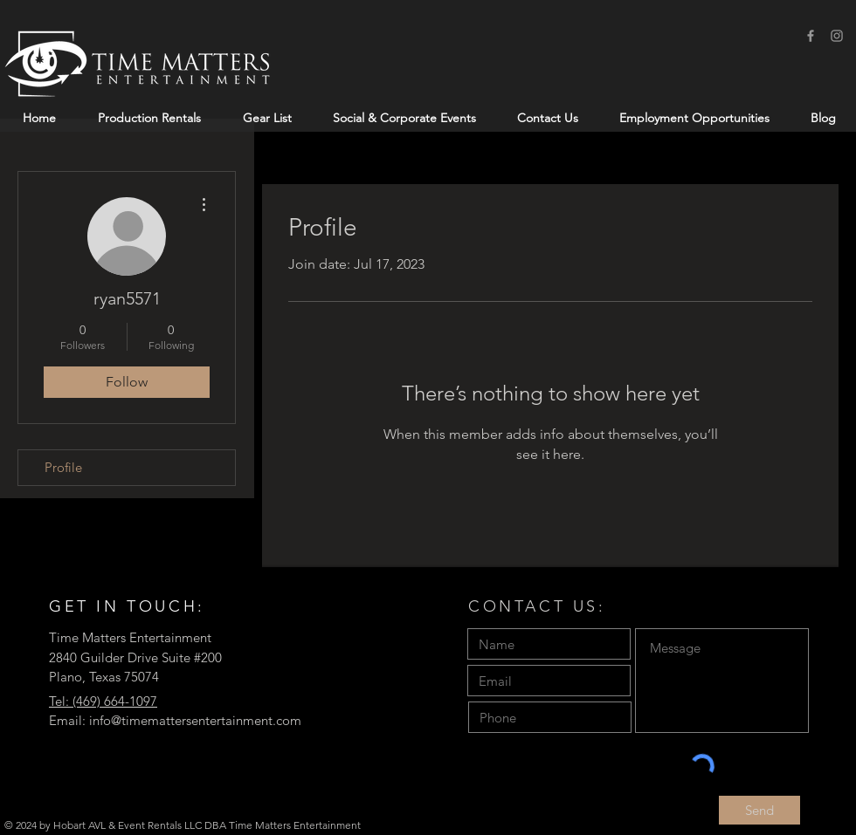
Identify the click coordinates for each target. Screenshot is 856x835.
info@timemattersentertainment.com (195, 720)
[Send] (759, 810)
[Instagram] (837, 36)
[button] (149, 118)
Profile (63, 467)
